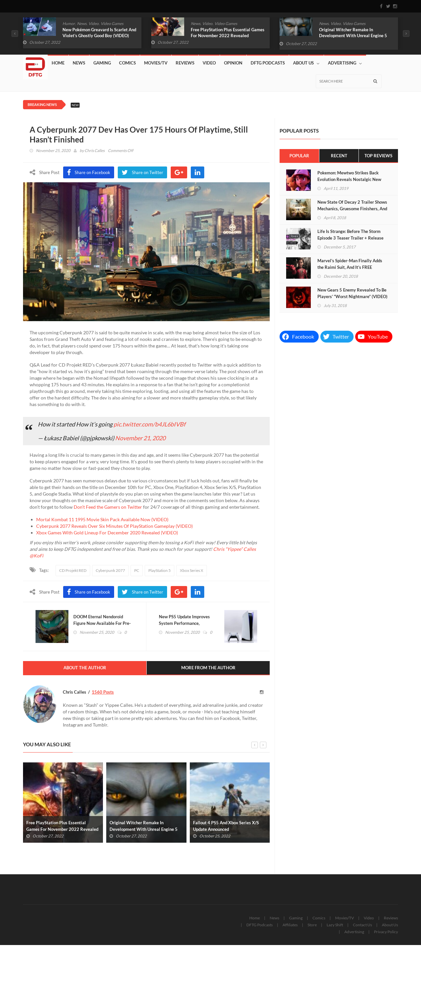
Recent (339, 155)
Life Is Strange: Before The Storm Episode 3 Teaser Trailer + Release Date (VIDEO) (350, 238)
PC (136, 570)
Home (58, 62)
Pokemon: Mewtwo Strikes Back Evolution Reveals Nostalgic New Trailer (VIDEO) (349, 179)
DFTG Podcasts (268, 62)
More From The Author (208, 668)
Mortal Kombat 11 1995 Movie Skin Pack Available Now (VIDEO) (102, 519)
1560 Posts (103, 692)
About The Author (84, 668)
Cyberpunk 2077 (110, 570)
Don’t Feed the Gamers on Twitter (108, 507)
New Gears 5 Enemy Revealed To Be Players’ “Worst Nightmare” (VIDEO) (352, 293)
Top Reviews (378, 155)
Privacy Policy (386, 932)
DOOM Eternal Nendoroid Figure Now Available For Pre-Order (103, 623)
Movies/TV (155, 62)
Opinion (233, 62)
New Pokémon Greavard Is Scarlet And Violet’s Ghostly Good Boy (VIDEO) (99, 32)
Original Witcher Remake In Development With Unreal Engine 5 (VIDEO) (353, 35)
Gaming (102, 62)
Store (312, 925)
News (82, 23)
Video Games (112, 23)
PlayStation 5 (159, 570)
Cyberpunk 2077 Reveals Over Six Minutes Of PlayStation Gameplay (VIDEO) (114, 526)
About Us (306, 63)
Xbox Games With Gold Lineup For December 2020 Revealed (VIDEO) (107, 532)
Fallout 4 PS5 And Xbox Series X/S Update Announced (226, 826)
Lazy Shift (335, 925)
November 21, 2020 (140, 438)
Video (93, 23)
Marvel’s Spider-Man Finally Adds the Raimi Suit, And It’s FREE (349, 264)
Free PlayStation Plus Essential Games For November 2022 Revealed (227, 32)
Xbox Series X (191, 570)
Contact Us (362, 925)
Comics (127, 62)
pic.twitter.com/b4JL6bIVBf (149, 424)
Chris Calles (95, 150)
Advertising (345, 63)
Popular (299, 155)
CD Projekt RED (73, 570)
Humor (68, 23)
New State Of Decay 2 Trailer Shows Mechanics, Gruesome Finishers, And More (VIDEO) (352, 208)
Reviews (185, 62)
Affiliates (290, 925)
